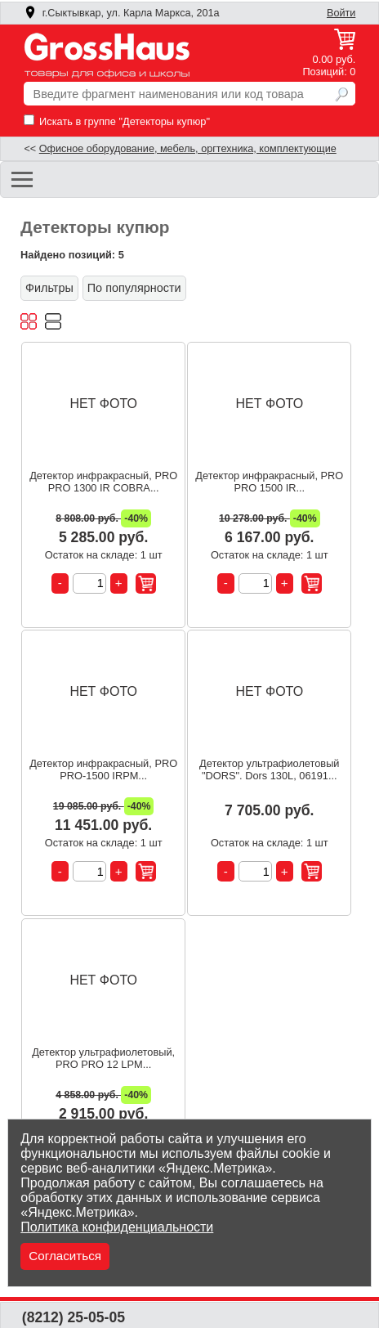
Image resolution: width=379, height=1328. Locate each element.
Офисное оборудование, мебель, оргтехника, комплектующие (188, 149)
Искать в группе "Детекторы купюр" (117, 121)
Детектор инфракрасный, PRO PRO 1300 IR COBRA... (103, 481)
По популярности (134, 287)
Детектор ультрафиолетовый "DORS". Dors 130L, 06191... (269, 769)
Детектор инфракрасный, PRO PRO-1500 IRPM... (103, 769)
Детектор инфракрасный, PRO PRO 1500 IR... (269, 481)
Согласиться (65, 1256)
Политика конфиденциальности (116, 1227)
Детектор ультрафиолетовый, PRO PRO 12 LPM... (103, 1058)
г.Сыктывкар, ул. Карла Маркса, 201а (122, 13)
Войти (341, 13)
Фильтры (49, 287)
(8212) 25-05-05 (73, 1317)
